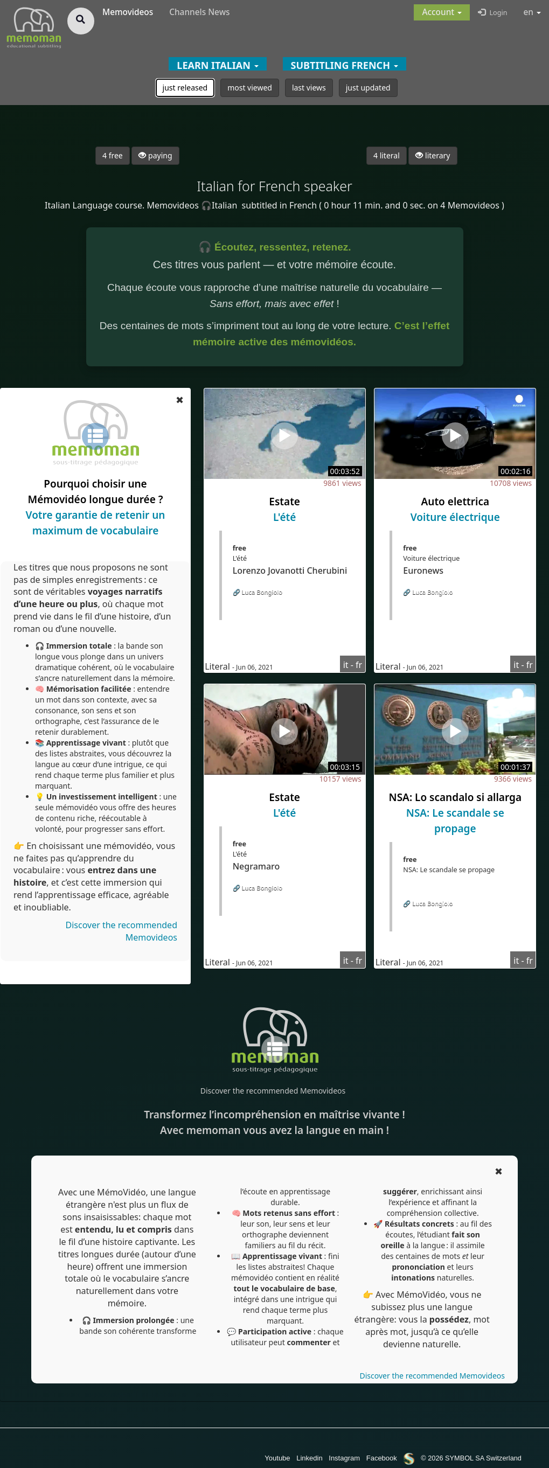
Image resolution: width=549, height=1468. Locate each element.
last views (309, 87)
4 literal (386, 155)
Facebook (381, 1458)
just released (185, 87)
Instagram (344, 1458)
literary (432, 155)
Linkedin (309, 1458)
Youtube (277, 1458)
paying (155, 155)
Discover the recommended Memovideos (272, 1091)
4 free (112, 155)
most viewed (249, 87)
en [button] (532, 12)
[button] (442, 12)
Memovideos (127, 12)
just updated (368, 87)
